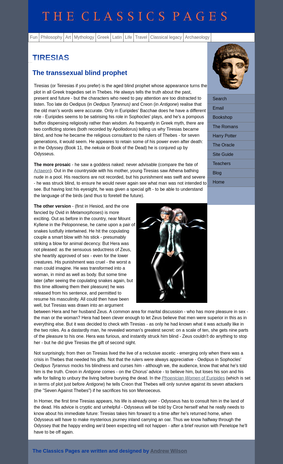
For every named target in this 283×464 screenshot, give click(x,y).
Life (128, 37)
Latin (117, 37)
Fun (34, 37)
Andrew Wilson (168, 451)
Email (218, 108)
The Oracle (224, 145)
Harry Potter (225, 135)
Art (68, 37)
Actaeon (42, 170)
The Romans (225, 126)
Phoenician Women (181, 378)
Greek (103, 37)
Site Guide (223, 154)
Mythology (84, 37)
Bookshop (222, 117)
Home (219, 182)
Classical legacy (166, 37)
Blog (217, 173)
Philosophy (51, 37)
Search (220, 98)
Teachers (222, 163)
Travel (141, 37)
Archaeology (197, 37)
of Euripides (212, 378)
